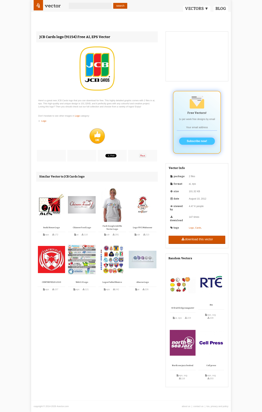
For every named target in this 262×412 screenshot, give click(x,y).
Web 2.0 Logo (82, 282)
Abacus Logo (142, 282)
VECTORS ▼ (197, 8)
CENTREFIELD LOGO (51, 282)
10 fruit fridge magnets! (182, 308)
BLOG (220, 8)
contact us (198, 406)
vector (53, 6)
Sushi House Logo (51, 227)
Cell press (211, 365)
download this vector (197, 239)
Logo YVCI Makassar (142, 227)
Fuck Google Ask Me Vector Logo (112, 227)
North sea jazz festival (182, 365)
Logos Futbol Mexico (112, 282)
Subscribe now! (197, 141)
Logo (78, 116)
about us (186, 406)
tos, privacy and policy (217, 406)
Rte (211, 305)
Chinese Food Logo (82, 227)
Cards (198, 227)
